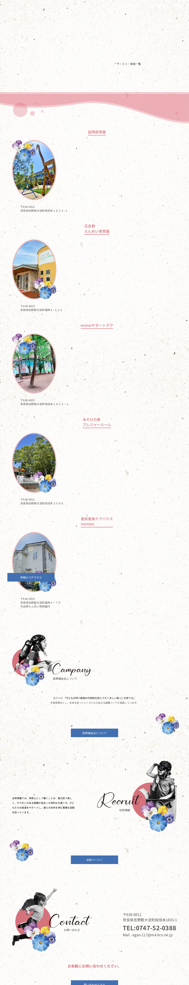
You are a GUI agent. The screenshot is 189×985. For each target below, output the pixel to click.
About (149, 5)
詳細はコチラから (134, 401)
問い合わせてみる (94, 922)
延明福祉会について (94, 614)
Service (134, 5)
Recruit (163, 5)
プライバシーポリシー (94, 977)
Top (122, 5)
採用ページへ (94, 798)
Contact (178, 5)
